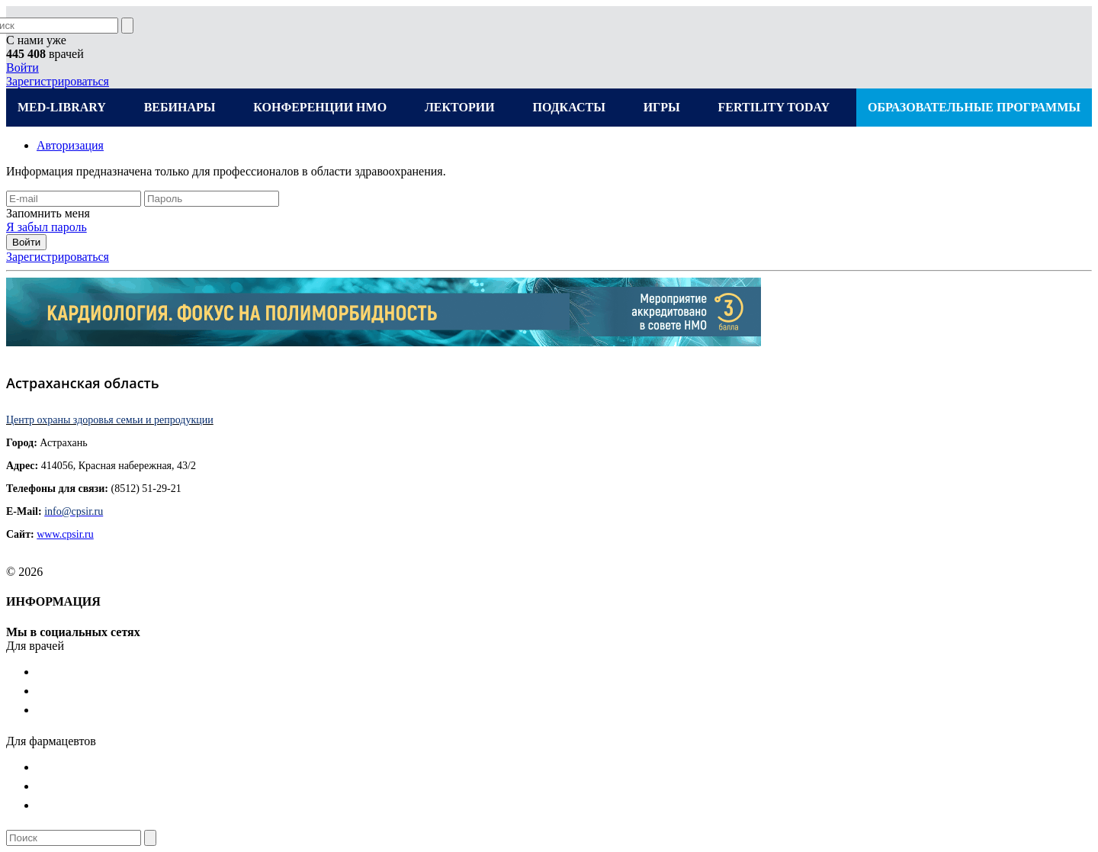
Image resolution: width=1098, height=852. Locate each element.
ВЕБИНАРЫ (180, 107)
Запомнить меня (48, 213)
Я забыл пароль (46, 226)
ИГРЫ (662, 107)
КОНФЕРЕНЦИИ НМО (320, 107)
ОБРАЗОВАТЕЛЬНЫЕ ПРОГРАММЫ (974, 107)
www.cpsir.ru (65, 534)
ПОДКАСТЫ (568, 107)
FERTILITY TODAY (774, 107)
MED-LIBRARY (62, 107)
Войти (22, 67)
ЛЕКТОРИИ (460, 107)
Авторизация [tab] (70, 145)
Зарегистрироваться (57, 81)
